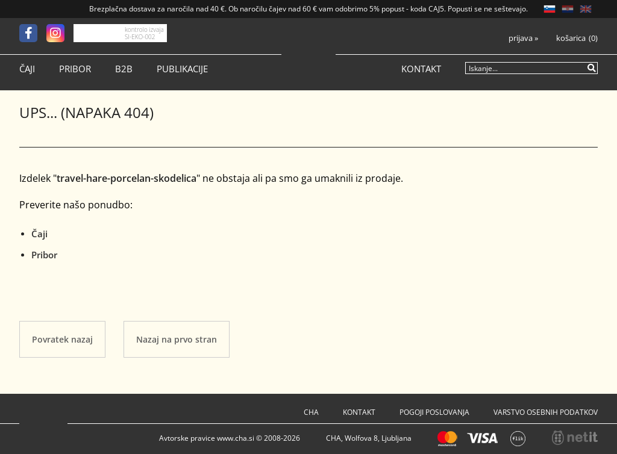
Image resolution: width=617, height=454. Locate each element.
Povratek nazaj (62, 339)
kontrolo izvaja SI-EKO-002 (144, 33)
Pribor (75, 68)
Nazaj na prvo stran (176, 339)
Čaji (27, 68)
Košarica (571, 38)
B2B (124, 68)
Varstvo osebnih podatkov (545, 412)
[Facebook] (32, 33)
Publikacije (182, 68)
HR (568, 9)
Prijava (523, 38)
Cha (311, 412)
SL (549, 9)
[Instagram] (60, 33)
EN (586, 9)
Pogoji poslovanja (434, 412)
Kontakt (421, 68)
